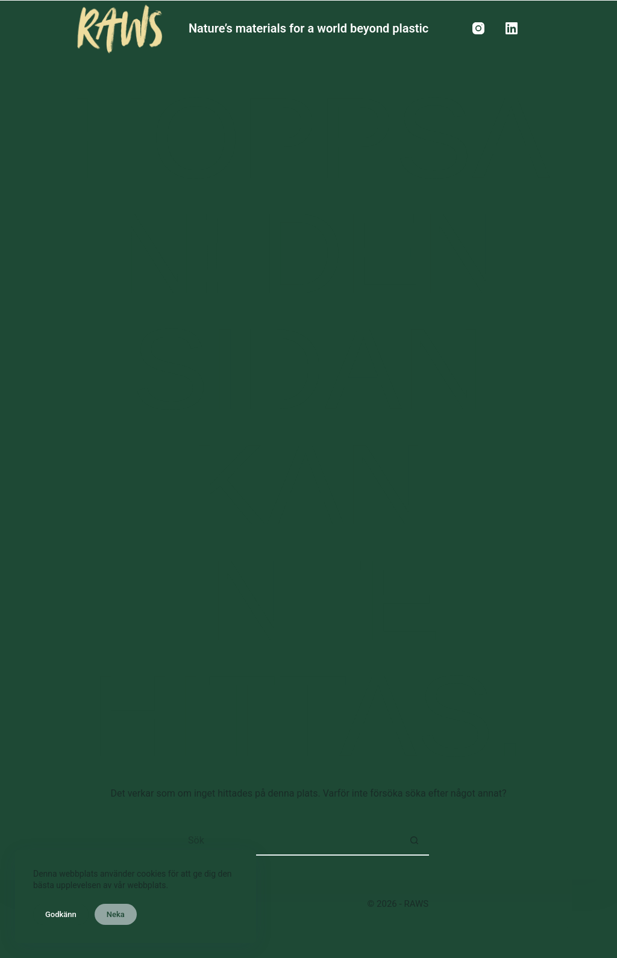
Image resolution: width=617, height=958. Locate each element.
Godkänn (61, 914)
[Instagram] (478, 28)
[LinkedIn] (512, 28)
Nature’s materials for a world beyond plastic (308, 28)
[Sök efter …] (293, 841)
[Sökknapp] (414, 841)
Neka (116, 914)
